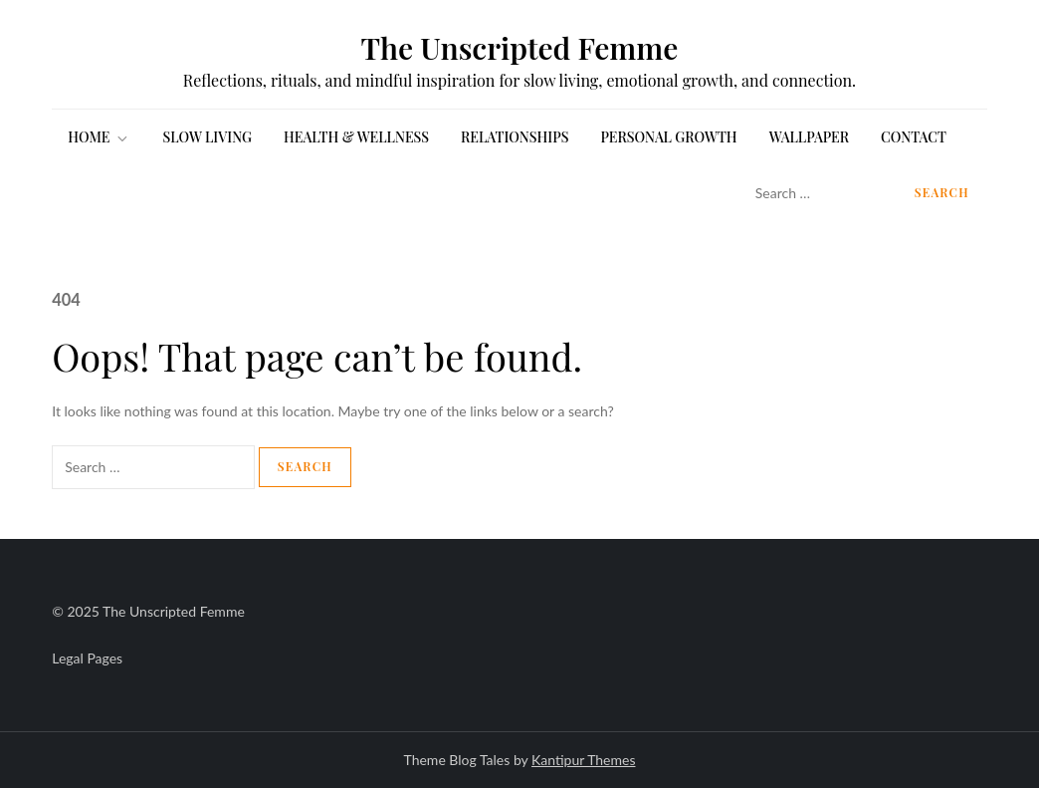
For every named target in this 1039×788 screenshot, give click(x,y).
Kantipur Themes (583, 759)
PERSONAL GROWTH (668, 137)
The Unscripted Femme (520, 48)
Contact (913, 137)
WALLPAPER (809, 137)
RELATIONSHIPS (514, 137)
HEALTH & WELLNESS (356, 137)
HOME (99, 137)
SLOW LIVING (207, 137)
